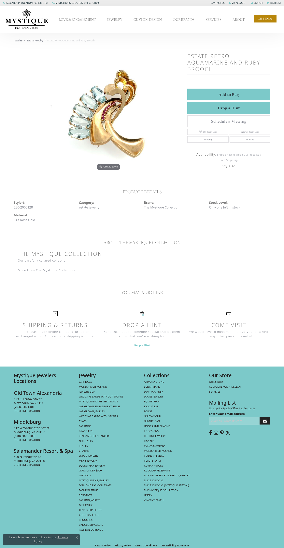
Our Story (216, 381)
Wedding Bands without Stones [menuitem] (101, 396)
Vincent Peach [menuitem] (153, 500)
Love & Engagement (77, 19)
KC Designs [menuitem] (151, 431)
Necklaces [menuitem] (86, 441)
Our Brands (183, 19)
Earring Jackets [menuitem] (89, 500)
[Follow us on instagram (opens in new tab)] (216, 432)
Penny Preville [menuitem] (154, 455)
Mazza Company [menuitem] (154, 446)
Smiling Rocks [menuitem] (153, 480)
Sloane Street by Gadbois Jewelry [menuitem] (167, 475)
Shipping (208, 139)
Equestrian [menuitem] (152, 401)
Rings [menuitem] (83, 421)
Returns (250, 139)
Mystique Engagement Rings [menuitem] (98, 401)
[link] (25, 3)
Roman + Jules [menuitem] (153, 465)
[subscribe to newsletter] (265, 421)
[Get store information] (27, 411)
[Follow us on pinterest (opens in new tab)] (222, 432)
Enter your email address (227, 414)
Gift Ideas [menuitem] (85, 381)
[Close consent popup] (77, 537)
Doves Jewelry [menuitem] (153, 396)
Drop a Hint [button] (229, 107)
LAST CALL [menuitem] (85, 475)
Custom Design (148, 19)
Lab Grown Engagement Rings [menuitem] (99, 406)
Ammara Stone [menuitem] (154, 381)
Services (213, 19)
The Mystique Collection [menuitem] (161, 490)
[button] (217, 3)
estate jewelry (35, 40)
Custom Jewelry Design (225, 386)
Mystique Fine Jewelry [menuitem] (94, 480)
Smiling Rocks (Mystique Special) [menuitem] (166, 485)
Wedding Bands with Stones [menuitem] (98, 416)
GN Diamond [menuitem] (152, 416)
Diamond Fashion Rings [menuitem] (95, 485)
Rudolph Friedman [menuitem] (157, 470)
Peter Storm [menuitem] (152, 460)
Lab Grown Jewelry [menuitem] (92, 411)
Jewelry (114, 19)
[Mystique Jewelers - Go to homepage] (28, 19)
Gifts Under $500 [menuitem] (90, 470)
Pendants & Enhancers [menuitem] (94, 436)
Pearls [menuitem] (83, 446)
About (239, 19)
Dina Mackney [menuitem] (153, 391)
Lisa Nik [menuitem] (149, 441)
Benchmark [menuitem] (152, 386)
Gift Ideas (265, 19)
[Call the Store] (24, 407)
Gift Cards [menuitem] (86, 505)
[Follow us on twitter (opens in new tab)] (228, 432)
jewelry (18, 40)
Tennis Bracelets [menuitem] (90, 510)
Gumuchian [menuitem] (152, 421)
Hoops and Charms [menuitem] (157, 426)
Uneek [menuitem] (148, 495)
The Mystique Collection (161, 207)
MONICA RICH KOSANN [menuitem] (93, 386)
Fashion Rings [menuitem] (88, 490)
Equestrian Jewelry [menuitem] (92, 465)
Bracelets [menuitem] (85, 431)
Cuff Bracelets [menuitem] (89, 515)
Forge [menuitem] (148, 411)
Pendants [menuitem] (85, 495)
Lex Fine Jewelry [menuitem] (154, 436)
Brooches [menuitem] (85, 520)
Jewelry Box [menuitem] (87, 391)
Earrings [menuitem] (85, 426)
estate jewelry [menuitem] (88, 455)
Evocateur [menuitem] (151, 406)
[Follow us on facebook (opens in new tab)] (210, 432)
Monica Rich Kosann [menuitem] (158, 451)
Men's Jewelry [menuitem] (88, 460)
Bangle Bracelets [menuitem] (91, 524)
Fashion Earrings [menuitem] (91, 529)
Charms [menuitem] (84, 451)
